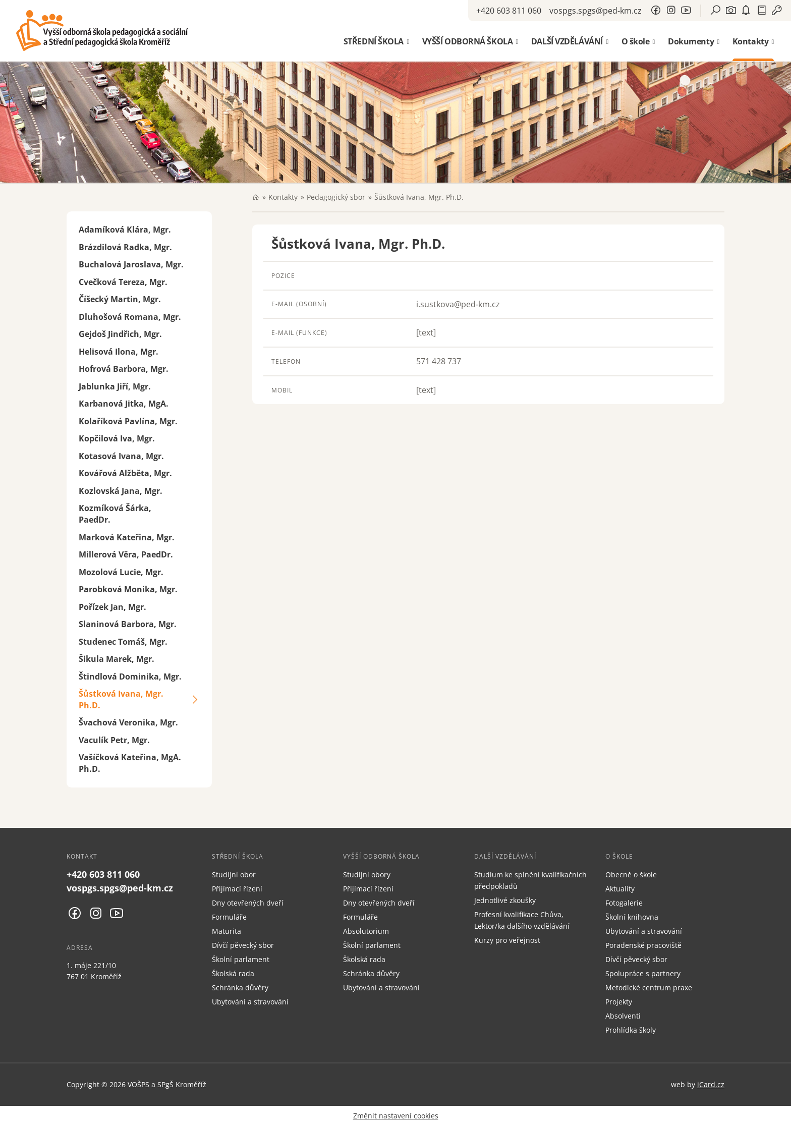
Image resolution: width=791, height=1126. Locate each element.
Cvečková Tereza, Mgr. (123, 282)
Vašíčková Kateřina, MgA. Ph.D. (130, 763)
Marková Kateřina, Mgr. (127, 537)
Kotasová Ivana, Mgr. (121, 456)
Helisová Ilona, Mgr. (118, 351)
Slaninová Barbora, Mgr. (128, 624)
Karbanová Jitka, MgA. (123, 403)
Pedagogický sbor (336, 197)
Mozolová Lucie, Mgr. (121, 572)
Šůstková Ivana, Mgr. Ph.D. (121, 699)
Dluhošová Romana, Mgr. (130, 316)
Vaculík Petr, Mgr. (114, 740)
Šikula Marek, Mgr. (116, 658)
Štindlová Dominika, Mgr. (130, 676)
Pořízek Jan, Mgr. (112, 606)
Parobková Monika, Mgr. (128, 589)
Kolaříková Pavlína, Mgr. (128, 421)
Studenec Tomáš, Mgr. (123, 641)
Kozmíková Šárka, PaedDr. (115, 513)
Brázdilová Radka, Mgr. (125, 247)
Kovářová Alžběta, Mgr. (125, 473)
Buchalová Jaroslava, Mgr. (131, 264)
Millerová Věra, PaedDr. (126, 554)
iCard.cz (710, 1084)
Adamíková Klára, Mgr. (125, 229)
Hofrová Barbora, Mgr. (123, 368)
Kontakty (283, 197)
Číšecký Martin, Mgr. (120, 299)
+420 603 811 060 (508, 10)
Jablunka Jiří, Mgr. (115, 386)
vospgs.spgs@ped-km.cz (595, 10)
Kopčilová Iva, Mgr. (117, 438)
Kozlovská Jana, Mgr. (120, 490)
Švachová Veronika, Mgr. (128, 722)
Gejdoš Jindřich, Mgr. (120, 334)
